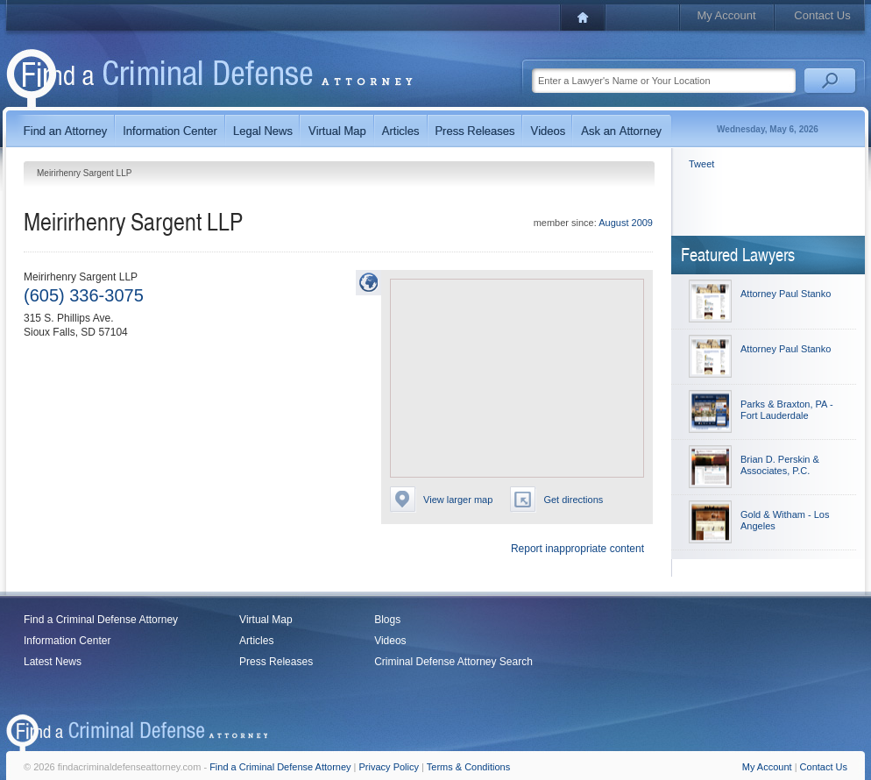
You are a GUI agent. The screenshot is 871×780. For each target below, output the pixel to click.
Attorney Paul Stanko (785, 293)
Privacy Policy (389, 767)
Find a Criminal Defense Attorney (101, 619)
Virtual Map (265, 619)
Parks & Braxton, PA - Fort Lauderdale (786, 410)
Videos (390, 641)
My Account (726, 15)
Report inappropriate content (577, 548)
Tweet (701, 164)
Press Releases (276, 662)
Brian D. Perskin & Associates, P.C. (779, 465)
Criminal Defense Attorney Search (453, 662)
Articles (256, 641)
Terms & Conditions (468, 767)
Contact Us (822, 15)
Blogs (387, 619)
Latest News (52, 662)
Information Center (67, 641)
